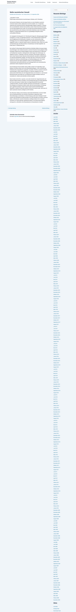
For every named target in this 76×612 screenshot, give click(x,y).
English (54, 45)
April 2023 (55, 176)
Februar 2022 (56, 205)
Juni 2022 (55, 197)
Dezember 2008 (56, 526)
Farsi (54, 47)
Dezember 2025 (56, 126)
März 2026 (55, 119)
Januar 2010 (56, 499)
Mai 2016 (55, 342)
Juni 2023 (55, 174)
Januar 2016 (56, 350)
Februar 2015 (56, 373)
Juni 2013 (55, 415)
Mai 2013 (55, 417)
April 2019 (55, 277)
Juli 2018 (55, 296)
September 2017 (56, 317)
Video (54, 105)
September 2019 (56, 266)
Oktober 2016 (56, 331)
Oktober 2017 (56, 314)
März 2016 (55, 346)
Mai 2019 (55, 275)
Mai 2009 (55, 516)
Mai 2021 (55, 224)
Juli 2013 (55, 413)
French (54, 49)
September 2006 (56, 579)
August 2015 (56, 361)
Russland (55, 84)
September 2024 (56, 147)
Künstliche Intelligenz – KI (58, 64)
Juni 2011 (55, 466)
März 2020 (55, 254)
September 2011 (56, 459)
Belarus (55, 37)
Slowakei (55, 86)
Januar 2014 (56, 400)
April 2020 (55, 251)
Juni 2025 (55, 132)
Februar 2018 (56, 306)
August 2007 (56, 556)
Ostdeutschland (56, 69)
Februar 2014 (56, 398)
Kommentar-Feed (57, 600)
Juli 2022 (55, 195)
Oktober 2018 (56, 289)
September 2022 (56, 191)
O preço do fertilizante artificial (59, 19)
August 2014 (56, 386)
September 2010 (56, 482)
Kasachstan (55, 57)
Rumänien (55, 82)
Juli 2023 (55, 172)
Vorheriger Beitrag (11, 108)
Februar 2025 (56, 140)
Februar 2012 (56, 449)
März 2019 (55, 279)
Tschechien (55, 92)
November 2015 (56, 354)
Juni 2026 (55, 115)
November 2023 (56, 165)
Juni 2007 (55, 560)
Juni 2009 (55, 514)
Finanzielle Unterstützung (40, 2)
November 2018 (56, 287)
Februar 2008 (56, 543)
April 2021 (55, 226)
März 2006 (55, 585)
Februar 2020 (56, 256)
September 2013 (56, 409)
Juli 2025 (55, 130)
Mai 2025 (55, 134)
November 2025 (56, 128)
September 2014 (56, 384)
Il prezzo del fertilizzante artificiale (60, 17)
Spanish (55, 90)
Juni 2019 (55, 272)
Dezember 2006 (56, 573)
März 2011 (55, 472)
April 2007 (55, 564)
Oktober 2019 (56, 264)
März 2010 (55, 495)
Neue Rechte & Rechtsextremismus (60, 66)
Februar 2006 (56, 587)
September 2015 (56, 358)
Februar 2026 (56, 121)
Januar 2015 (56, 375)
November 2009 (56, 503)
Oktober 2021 (56, 214)
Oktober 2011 (56, 457)
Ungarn (54, 99)
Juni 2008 (55, 535)
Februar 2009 (56, 522)
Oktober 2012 (56, 432)
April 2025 (55, 136)
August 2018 (56, 293)
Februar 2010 (56, 497)
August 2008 (56, 531)
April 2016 (55, 344)
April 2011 (55, 470)
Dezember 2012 (56, 428)
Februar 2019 (56, 281)
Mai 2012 (55, 442)
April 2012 (55, 445)
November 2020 (56, 237)
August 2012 (56, 436)
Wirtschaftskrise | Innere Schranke (60, 107)
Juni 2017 (55, 323)
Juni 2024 (55, 151)
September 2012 (56, 434)
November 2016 (56, 329)
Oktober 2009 (56, 505)
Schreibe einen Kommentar (15, 14)
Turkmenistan (56, 95)
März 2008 (55, 541)
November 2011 (56, 455)
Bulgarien (55, 41)
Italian (54, 55)
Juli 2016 (55, 337)
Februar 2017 (56, 325)
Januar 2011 (56, 476)
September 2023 (56, 168)
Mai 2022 (55, 199)
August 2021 (56, 218)
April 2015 (55, 369)
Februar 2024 (56, 159)
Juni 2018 (55, 298)
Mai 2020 (55, 249)
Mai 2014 (55, 392)
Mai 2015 (55, 367)
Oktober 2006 (56, 577)
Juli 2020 (55, 245)
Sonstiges (55, 88)
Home (32, 2)
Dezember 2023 (56, 163)
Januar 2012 (56, 451)
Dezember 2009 (56, 501)
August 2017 (56, 319)
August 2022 (56, 193)
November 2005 (56, 589)
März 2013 (55, 421)
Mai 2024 (55, 153)
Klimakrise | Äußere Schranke (59, 62)
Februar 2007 (56, 568)
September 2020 (56, 241)
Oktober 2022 (56, 189)
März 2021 (55, 228)
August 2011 (56, 461)
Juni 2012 (55, 440)
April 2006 (55, 583)
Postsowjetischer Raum (58, 78)
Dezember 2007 (56, 547)
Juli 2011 (55, 463)
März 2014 (55, 396)
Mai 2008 (55, 537)
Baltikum (55, 34)
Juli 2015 (55, 363)
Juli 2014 (55, 388)
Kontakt (49, 2)
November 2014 (56, 379)
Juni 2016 (55, 340)
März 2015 (55, 371)
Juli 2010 (55, 486)
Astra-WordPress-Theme (47, 609)
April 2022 (55, 201)
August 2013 (56, 411)
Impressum (54, 2)
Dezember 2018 (56, 285)
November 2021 (56, 212)
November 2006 (56, 575)
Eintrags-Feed (56, 598)
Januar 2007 (56, 570)
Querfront (55, 80)
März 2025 (55, 138)
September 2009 (56, 507)
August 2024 (56, 149)
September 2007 (56, 554)
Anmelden (55, 596)
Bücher (54, 39)
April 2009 (55, 518)
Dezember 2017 (56, 310)
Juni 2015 (55, 365)
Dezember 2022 (56, 184)
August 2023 (56, 170)
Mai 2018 (55, 300)
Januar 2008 (56, 545)
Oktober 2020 (56, 239)
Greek (54, 53)
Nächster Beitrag (46, 108)
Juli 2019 (55, 270)
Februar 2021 (56, 230)
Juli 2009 (55, 512)
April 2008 (55, 539)
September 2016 (56, 333)
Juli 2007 (55, 558)
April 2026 (55, 117)
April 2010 (55, 493)
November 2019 (56, 262)
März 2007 (55, 566)
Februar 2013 (56, 424)
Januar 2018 (56, 308)
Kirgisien (55, 60)
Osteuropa (55, 71)
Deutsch (55, 43)
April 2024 (55, 155)
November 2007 (56, 549)
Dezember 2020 (56, 235)
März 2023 (55, 178)
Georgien (55, 51)
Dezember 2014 (56, 377)
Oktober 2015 (56, 356)
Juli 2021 (55, 220)
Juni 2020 (55, 247)
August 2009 (56, 510)
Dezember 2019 (56, 260)
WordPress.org (56, 602)
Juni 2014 (55, 390)
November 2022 (56, 186)
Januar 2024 (56, 161)
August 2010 (56, 484)
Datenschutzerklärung (63, 2)
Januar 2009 (56, 524)
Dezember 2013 (56, 403)
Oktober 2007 (56, 552)
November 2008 (56, 528)
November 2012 (56, 430)
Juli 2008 (55, 533)
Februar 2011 (56, 474)
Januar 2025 (56, 142)
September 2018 (56, 291)
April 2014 (55, 394)
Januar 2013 (56, 426)
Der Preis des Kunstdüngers (59, 24)
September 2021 (56, 216)
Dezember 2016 (56, 327)
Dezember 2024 (56, 144)
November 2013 (56, 405)
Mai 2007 (55, 562)
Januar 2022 (56, 207)
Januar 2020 (56, 258)
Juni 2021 (55, 222)
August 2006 (56, 581)
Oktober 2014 (56, 382)
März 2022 (55, 203)
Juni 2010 (55, 489)
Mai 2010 (55, 491)
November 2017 (56, 312)
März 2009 (55, 520)
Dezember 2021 (56, 210)
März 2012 (55, 447)
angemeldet (16, 116)
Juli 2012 (55, 438)
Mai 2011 (55, 468)
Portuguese (55, 76)
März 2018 (55, 304)
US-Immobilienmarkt (57, 101)
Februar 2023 (56, 180)
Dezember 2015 (56, 352)
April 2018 (55, 302)
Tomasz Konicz (11, 1)
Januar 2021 (56, 233)
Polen (54, 74)
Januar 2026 (56, 123)
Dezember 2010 (56, 478)
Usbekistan (55, 103)
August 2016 (56, 335)
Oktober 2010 (56, 480)
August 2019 (56, 268)
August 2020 (56, 243)
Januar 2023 (56, 182)
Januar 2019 (56, 283)
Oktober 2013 (56, 407)
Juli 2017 (55, 321)
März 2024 (55, 157)
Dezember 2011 (56, 453)
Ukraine (55, 97)
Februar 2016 (56, 348)
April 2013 (55, 419)
